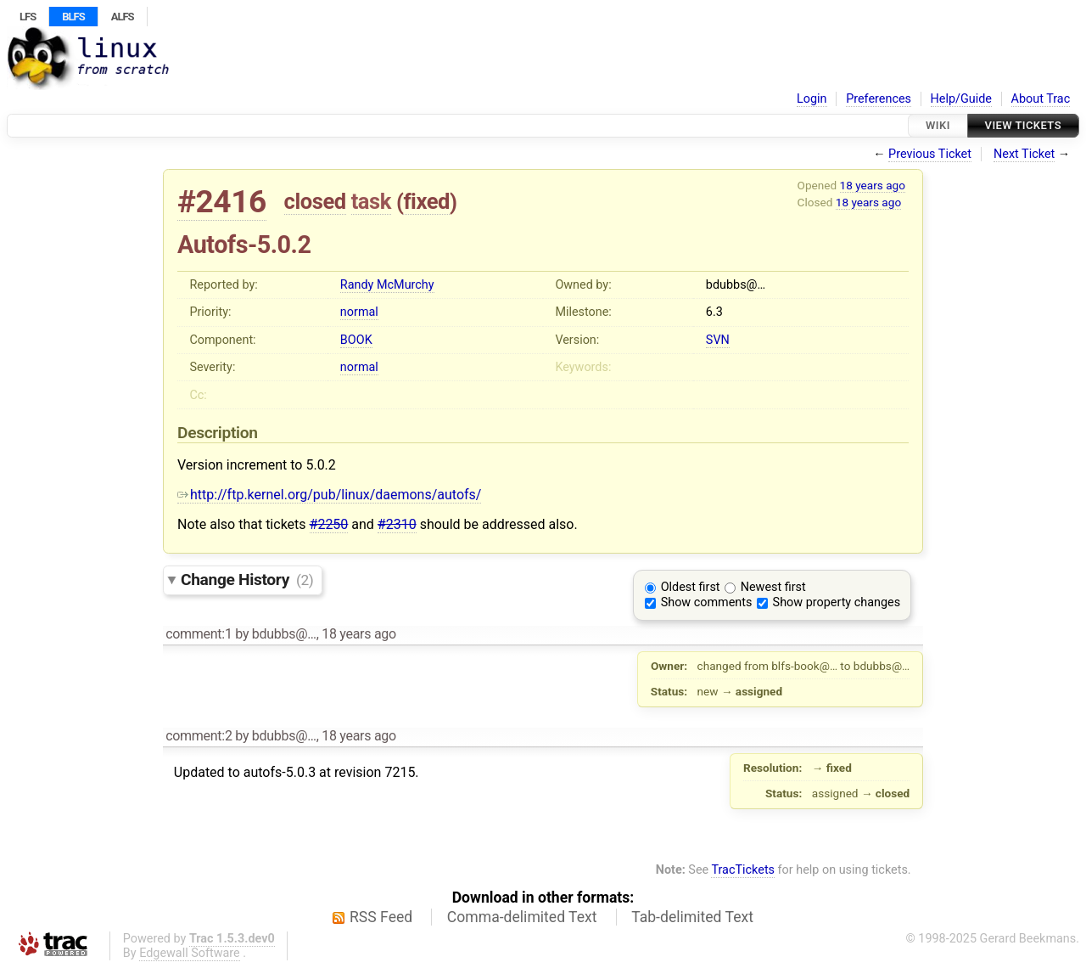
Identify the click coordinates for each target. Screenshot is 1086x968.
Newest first (773, 587)
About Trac (1041, 99)
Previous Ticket (929, 154)
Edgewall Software (189, 953)
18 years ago (872, 185)
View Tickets (1023, 125)
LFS (28, 16)
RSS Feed (381, 917)
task (371, 201)
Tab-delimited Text (692, 917)
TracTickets (743, 870)
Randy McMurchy (387, 285)
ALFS (122, 16)
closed (315, 201)
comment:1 (198, 634)
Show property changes (836, 602)
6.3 (714, 312)
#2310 (397, 524)
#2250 (329, 524)
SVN (718, 340)
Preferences (878, 99)
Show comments (707, 602)
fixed (426, 201)
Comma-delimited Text (522, 917)
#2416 (221, 201)
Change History (247, 579)
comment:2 (198, 736)
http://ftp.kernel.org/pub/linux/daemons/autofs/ (329, 495)
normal (359, 312)
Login (812, 99)
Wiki (938, 125)
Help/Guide (961, 99)
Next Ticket (1024, 154)
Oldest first (690, 587)
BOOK (356, 340)
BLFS (73, 16)
